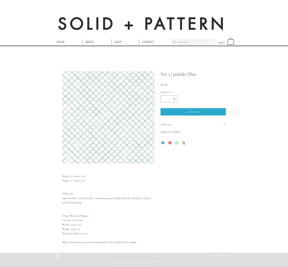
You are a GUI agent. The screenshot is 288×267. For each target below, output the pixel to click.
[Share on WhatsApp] (177, 143)
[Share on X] (184, 143)
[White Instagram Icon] (57, 255)
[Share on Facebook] (163, 143)
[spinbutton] (169, 99)
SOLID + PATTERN (142, 24)
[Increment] (174, 99)
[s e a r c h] (193, 42)
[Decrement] (163, 99)
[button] (231, 41)
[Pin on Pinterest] (170, 143)
